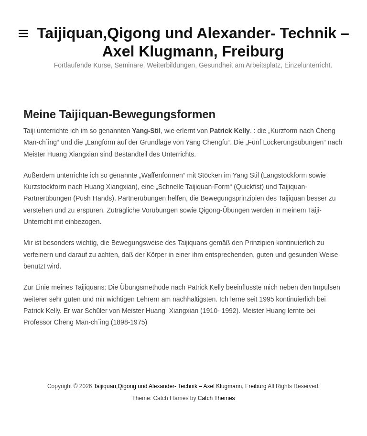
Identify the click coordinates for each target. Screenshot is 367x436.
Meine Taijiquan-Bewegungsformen (119, 114)
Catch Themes (216, 398)
